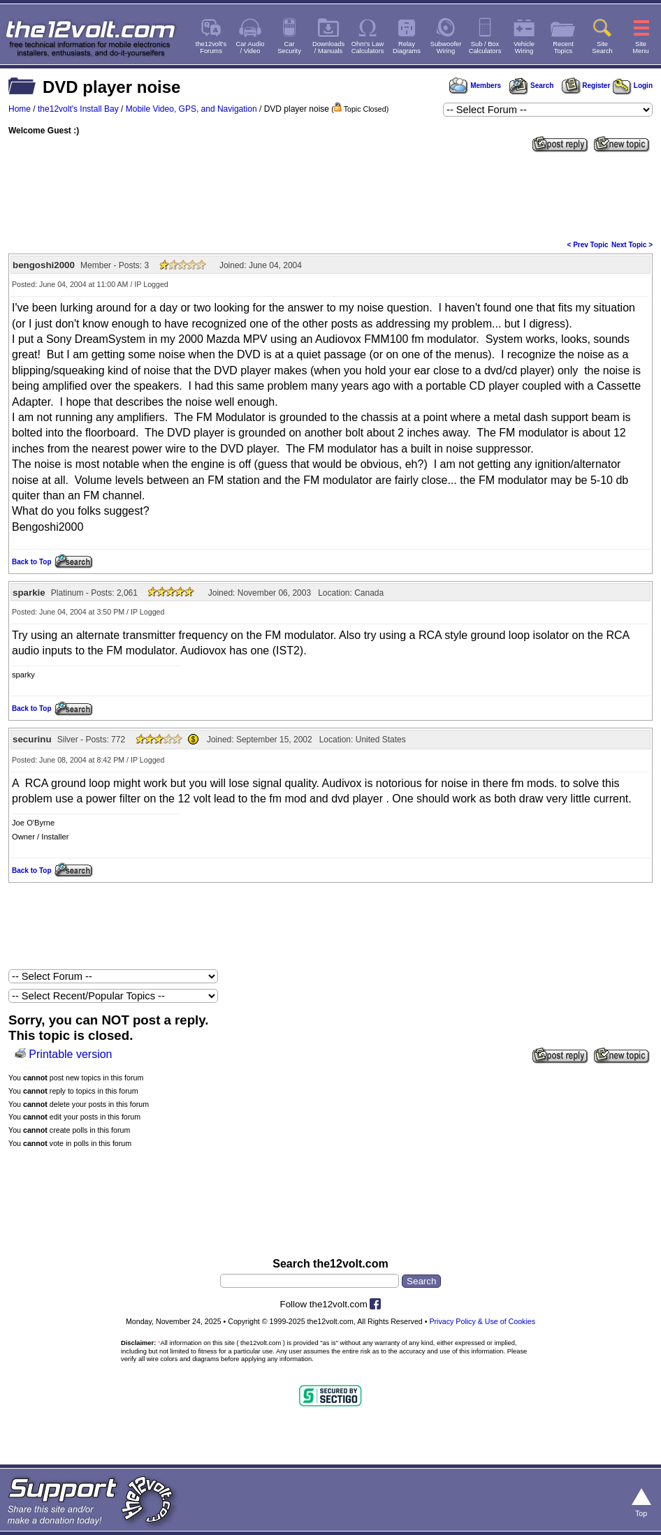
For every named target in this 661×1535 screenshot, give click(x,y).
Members (475, 85)
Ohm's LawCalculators (367, 47)
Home (19, 109)
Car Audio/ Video (250, 47)
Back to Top (31, 562)
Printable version (70, 1054)
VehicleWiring (524, 47)
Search (531, 85)
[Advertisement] (330, 194)
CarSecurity (289, 47)
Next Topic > (632, 245)
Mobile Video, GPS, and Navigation (191, 109)
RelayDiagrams (407, 47)
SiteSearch (602, 47)
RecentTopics (563, 47)
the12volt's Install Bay (78, 109)
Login (633, 85)
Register (586, 85)
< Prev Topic (588, 245)
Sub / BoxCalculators (485, 47)
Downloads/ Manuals (328, 47)
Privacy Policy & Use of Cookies (482, 1321)
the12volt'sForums (211, 47)
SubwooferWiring (446, 47)
